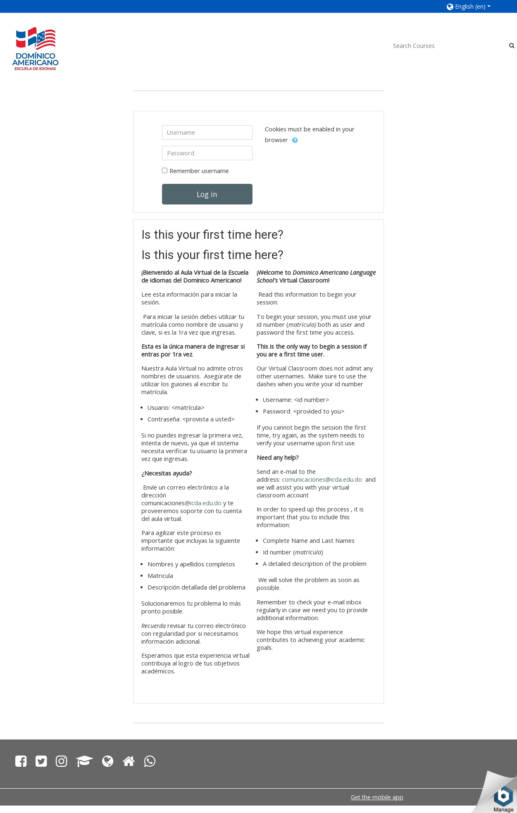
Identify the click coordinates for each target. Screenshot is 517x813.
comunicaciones (303, 479)
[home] (35, 48)
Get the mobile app (377, 797)
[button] (473, 6)
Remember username (199, 171)
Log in (207, 194)
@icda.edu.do (203, 503)
